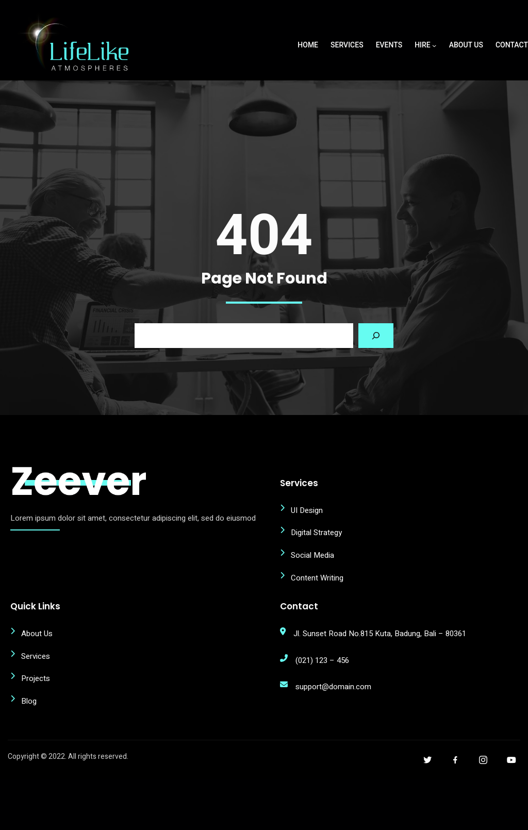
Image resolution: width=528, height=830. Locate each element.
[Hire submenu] (434, 45)
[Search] (375, 368)
